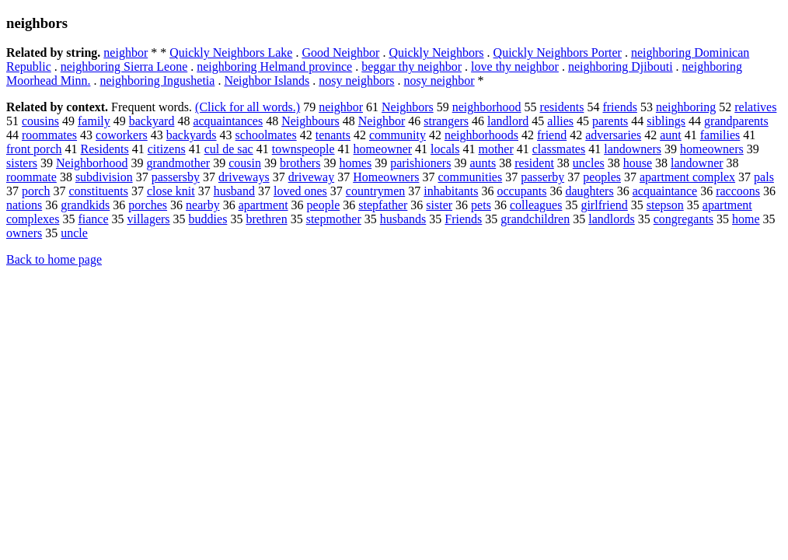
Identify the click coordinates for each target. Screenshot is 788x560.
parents (610, 121)
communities (470, 177)
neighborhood (486, 107)
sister (439, 205)
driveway (311, 177)
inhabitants (451, 191)
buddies (208, 219)
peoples (602, 177)
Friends (463, 219)
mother (495, 149)
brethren (266, 219)
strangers (446, 121)
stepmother (333, 219)
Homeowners (386, 177)
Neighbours (310, 121)
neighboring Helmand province (274, 66)
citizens (167, 149)
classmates (558, 149)
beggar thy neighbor (411, 66)
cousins (40, 121)
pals (764, 177)
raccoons (738, 191)
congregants (683, 219)
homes (355, 163)
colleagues (536, 205)
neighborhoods (481, 135)
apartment (263, 205)
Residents (105, 149)
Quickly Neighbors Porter (557, 52)
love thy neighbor (515, 66)
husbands (403, 219)
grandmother (178, 163)
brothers (300, 163)
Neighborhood (91, 163)
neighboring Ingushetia (156, 80)
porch (36, 191)
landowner (697, 163)
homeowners (712, 149)
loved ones (300, 191)
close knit (171, 191)
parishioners (420, 163)
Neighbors (408, 107)
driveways (244, 177)
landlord (507, 121)
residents (562, 107)
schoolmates (266, 135)
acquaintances (228, 121)
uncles (589, 163)
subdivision (104, 177)
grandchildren (535, 219)
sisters (21, 163)
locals (445, 149)
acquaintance (665, 191)
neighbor (125, 52)
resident (534, 163)
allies (560, 121)
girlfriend (604, 205)
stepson (665, 205)
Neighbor (381, 121)
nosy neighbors (356, 80)
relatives (755, 107)
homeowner (383, 149)
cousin (244, 163)
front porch (34, 149)
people (323, 205)
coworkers (122, 135)
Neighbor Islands (266, 80)
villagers (148, 219)
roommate (31, 177)
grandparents (736, 121)
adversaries (613, 135)
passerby (542, 177)
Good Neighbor (340, 52)
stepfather (382, 205)
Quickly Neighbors (436, 52)
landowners (632, 149)
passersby (176, 177)
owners (24, 233)
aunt (671, 135)
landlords (611, 219)
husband (234, 191)
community (397, 135)
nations (24, 205)
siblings (666, 121)
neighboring (686, 107)
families (720, 135)
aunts (482, 163)
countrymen (375, 191)
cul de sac (228, 149)
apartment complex (687, 177)
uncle (74, 233)
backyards (191, 135)
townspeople (303, 149)
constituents (97, 191)
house (637, 163)
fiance (93, 219)
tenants (333, 135)
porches (147, 205)
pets (481, 205)
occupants (521, 191)
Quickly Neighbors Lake (230, 52)
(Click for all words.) (247, 107)
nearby (203, 205)
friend (552, 135)
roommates (49, 135)
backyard (152, 121)
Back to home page (54, 259)
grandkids (85, 205)
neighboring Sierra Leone (124, 66)
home (746, 219)
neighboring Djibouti (620, 66)
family (94, 121)
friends (619, 107)
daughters (589, 191)
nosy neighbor (439, 80)
